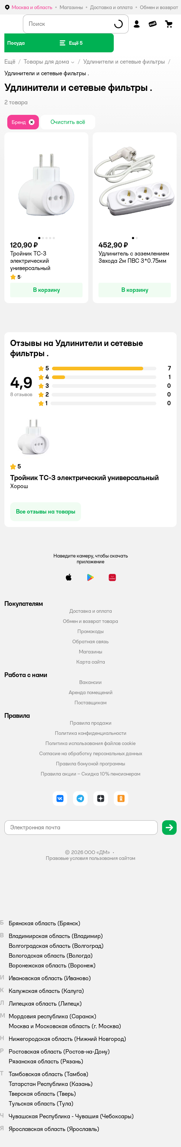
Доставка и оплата (90, 611)
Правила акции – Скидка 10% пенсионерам (90, 774)
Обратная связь (90, 641)
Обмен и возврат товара (90, 621)
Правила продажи (91, 723)
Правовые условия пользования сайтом (90, 858)
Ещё (9, 61)
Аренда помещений (91, 692)
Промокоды (90, 631)
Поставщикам (90, 702)
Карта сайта (90, 662)
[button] (71, 42)
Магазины (90, 652)
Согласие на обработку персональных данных (90, 753)
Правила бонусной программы (90, 763)
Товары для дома (46, 61)
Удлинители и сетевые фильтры (124, 61)
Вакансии (90, 682)
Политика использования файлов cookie (90, 743)
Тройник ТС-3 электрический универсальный (84, 477)
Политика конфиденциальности (90, 733)
